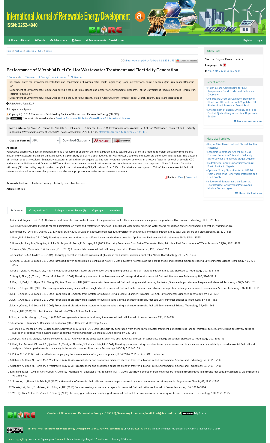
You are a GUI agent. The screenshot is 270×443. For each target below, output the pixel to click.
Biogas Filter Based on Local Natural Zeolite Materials (232, 146)
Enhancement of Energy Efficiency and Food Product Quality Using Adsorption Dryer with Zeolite (232, 113)
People (40, 40)
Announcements (96, 40)
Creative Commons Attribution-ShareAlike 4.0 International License (93, 118)
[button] (8, 114)
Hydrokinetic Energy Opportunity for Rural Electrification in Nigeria (230, 164)
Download (191, 177)
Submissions (59, 40)
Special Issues (116, 40)
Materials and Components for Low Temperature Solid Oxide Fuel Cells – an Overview (230, 91)
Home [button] (10, 50)
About (25, 40)
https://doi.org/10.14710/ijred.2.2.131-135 (150, 60)
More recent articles (248, 121)
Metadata (115, 210)
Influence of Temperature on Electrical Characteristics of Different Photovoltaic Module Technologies (229, 185)
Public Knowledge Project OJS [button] (82, 439)
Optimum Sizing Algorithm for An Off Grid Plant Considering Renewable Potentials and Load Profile (232, 174)
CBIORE (128, 428)
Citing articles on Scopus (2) (70, 210)
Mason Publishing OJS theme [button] (117, 439)
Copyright (97, 210)
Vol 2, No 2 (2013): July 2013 (224, 71)
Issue (76, 40)
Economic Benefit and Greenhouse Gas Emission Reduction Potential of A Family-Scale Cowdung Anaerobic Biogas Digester (231, 155)
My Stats (200, 413)
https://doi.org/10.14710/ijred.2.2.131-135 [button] (123, 132)
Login (259, 40)
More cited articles (249, 193)
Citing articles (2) (39, 210)
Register (248, 40)
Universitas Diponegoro (41, 439)
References (17, 210)
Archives (19, 50)
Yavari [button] (49, 50)
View (181, 177)
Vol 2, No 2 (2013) (35, 50)
